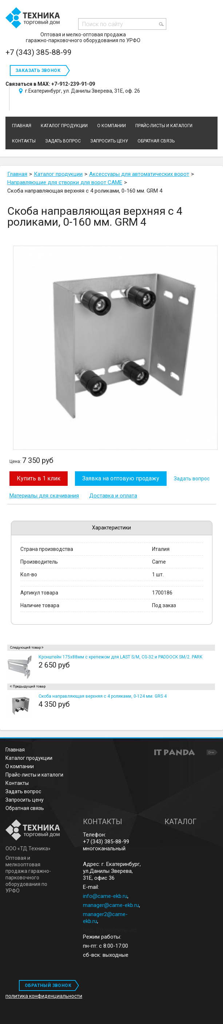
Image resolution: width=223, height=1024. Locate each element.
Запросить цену (24, 800)
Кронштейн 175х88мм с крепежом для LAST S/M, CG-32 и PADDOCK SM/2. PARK (120, 657)
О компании (19, 766)
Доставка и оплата (113, 495)
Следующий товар (25, 647)
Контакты (17, 783)
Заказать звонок (38, 70)
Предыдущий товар (29, 686)
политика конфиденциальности (43, 996)
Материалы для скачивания (44, 495)
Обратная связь (24, 808)
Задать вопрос (192, 478)
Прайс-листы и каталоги (34, 775)
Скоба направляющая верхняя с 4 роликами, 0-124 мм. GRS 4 (103, 696)
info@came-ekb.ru (105, 896)
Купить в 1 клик (38, 478)
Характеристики (111, 528)
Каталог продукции (28, 758)
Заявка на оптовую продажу (120, 478)
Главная (15, 750)
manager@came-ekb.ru (111, 905)
